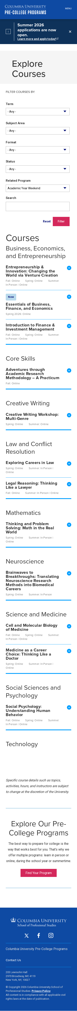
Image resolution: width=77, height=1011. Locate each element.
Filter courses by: (20, 92)
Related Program (18, 180)
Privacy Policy (41, 990)
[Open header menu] (68, 8)
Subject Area (15, 123)
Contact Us (13, 960)
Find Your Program (38, 873)
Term (9, 104)
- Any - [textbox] (12, 111)
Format (11, 142)
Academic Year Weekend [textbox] (24, 188)
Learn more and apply (37, 39)
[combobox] (38, 111)
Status (10, 161)
